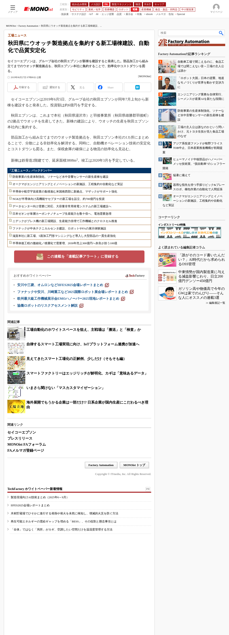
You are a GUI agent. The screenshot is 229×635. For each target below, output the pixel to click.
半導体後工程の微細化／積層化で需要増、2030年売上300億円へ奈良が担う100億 (65, 243)
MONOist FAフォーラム (26, 444)
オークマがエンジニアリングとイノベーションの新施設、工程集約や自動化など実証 (68, 184)
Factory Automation (28, 25)
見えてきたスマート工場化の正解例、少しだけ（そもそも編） (76, 359)
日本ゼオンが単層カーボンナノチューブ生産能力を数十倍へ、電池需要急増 (62, 213)
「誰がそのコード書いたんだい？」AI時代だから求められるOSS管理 (201, 259)
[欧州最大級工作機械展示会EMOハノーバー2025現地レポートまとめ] (71, 298)
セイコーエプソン (21, 432)
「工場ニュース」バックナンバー (30, 170)
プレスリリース (19, 438)
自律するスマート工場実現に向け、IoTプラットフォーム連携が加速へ (82, 344)
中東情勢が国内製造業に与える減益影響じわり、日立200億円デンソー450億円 (201, 276)
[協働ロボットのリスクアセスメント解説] (50, 305)
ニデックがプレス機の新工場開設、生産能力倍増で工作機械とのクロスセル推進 (65, 221)
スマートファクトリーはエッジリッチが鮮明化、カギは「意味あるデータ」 (87, 373)
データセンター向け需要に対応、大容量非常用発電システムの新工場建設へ (62, 206)
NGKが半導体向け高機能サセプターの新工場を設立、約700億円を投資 (59, 199)
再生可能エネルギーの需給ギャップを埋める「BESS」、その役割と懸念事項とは (64, 521)
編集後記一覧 (217, 302)
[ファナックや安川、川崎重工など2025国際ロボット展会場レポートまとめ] (75, 292)
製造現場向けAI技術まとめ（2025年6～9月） (40, 497)
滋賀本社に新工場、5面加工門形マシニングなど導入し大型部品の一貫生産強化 (64, 235)
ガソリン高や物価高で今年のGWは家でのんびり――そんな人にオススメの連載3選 (201, 293)
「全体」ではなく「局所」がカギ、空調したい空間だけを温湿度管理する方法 (61, 529)
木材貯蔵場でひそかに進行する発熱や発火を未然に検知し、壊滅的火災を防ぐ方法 (64, 513)
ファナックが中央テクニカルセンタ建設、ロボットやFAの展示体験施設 (59, 228)
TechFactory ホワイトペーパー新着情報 (34, 489)
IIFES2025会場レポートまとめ (30, 505)
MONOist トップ (134, 465)
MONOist (11, 25)
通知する (54, 87)
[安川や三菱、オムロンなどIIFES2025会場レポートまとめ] (63, 285)
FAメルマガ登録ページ (25, 450)
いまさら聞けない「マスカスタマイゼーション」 (65, 388)
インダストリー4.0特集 (172, 224)
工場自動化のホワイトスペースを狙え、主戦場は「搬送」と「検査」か (83, 329)
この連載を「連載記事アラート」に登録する (83, 256)
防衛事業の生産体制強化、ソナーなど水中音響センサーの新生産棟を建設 (60, 176)
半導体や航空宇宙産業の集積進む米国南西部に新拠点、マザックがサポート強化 (65, 191)
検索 (221, 33)
